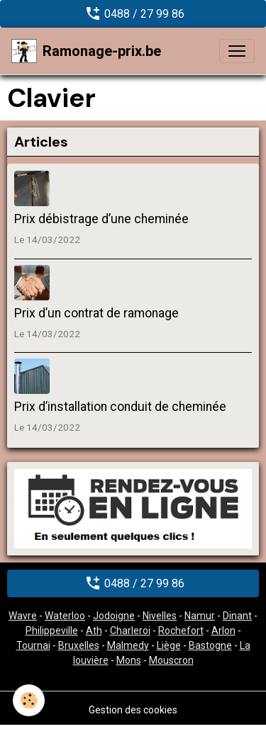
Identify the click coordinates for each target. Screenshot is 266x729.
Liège (169, 645)
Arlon (223, 630)
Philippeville (52, 630)
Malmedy (128, 645)
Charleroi (130, 630)
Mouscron (171, 660)
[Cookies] (29, 700)
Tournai (33, 645)
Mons (128, 660)
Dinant (237, 615)
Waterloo (65, 615)
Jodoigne (114, 615)
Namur (199, 615)
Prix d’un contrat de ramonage (96, 313)
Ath (94, 630)
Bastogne (210, 645)
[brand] (86, 51)
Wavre (23, 615)
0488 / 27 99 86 (133, 13)
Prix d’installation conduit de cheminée (120, 407)
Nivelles (160, 615)
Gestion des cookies (133, 710)
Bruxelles (78, 645)
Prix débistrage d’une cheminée (101, 219)
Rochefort (181, 630)
